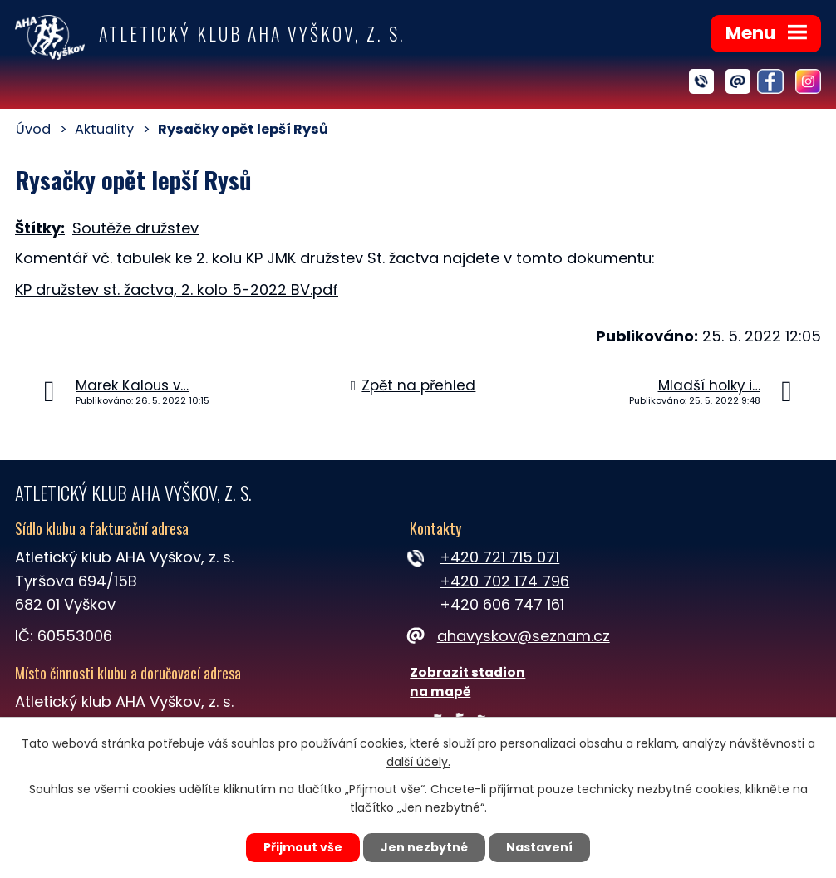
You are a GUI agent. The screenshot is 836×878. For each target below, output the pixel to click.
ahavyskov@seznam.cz (509, 635)
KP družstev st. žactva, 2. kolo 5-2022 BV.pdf (176, 289)
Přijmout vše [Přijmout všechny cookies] (302, 847)
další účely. (418, 762)
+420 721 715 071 (499, 557)
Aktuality (104, 129)
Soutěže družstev (135, 228)
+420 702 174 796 (504, 581)
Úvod (33, 129)
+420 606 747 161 (502, 604)
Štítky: (40, 228)
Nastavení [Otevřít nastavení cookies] (539, 847)
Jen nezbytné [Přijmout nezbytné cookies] (424, 847)
